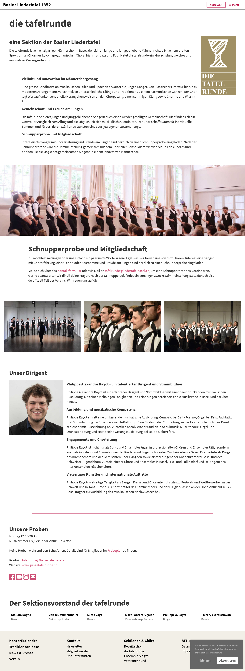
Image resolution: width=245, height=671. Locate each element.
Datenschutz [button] (216, 652)
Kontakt (73, 640)
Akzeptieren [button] (227, 660)
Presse (27, 652)
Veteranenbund (135, 660)
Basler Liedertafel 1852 (27, 5)
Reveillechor (133, 646)
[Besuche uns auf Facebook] (12, 577)
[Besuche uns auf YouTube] (19, 577)
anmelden (216, 4)
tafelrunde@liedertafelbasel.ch (127, 270)
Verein (14, 658)
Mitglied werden (78, 651)
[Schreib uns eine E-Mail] (33, 577)
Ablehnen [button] (205, 660)
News (13, 652)
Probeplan (114, 550)
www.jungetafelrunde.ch (39, 565)
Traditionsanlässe (24, 646)
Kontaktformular (69, 270)
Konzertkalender (23, 640)
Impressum (190, 651)
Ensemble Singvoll (137, 656)
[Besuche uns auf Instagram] (26, 577)
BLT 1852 (189, 640)
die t (134, 651)
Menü (234, 5)
